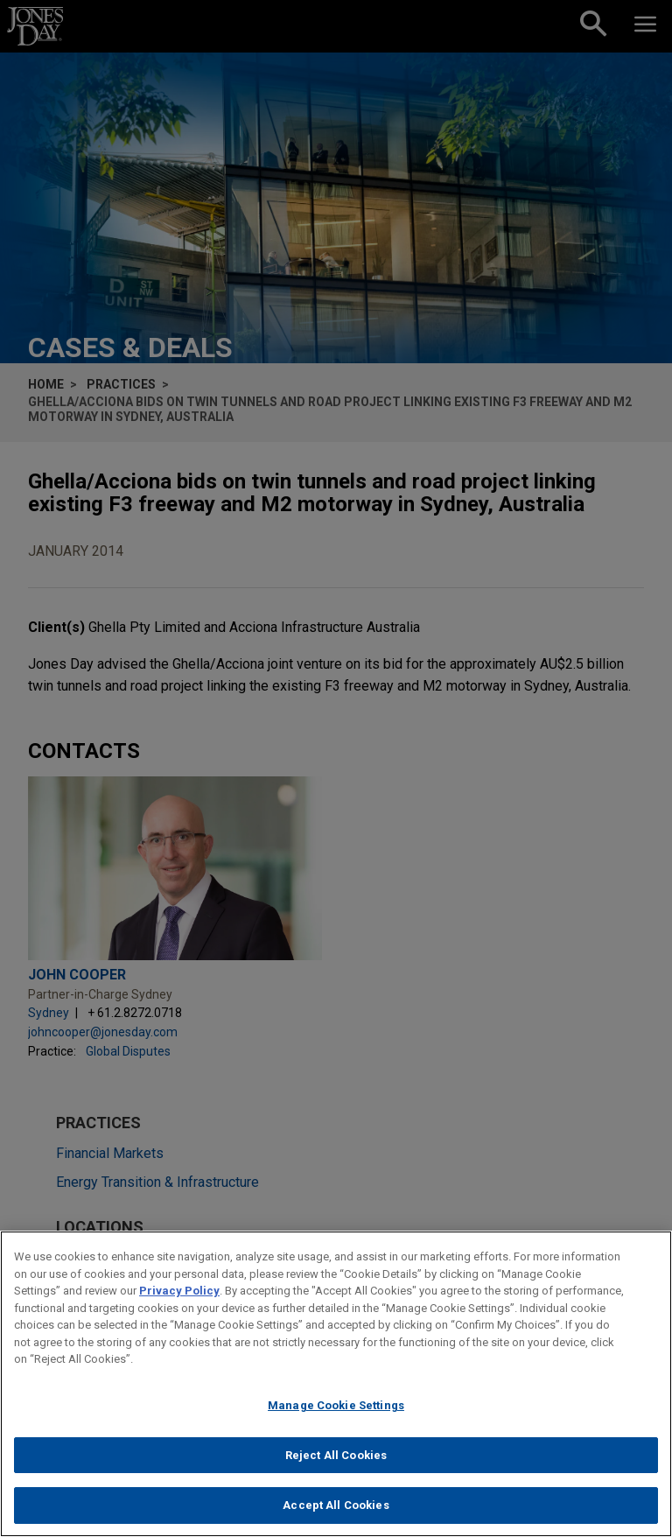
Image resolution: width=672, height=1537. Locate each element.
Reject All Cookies (336, 1462)
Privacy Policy (179, 1298)
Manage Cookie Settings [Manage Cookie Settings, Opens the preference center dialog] (336, 1412)
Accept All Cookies (335, 1512)
